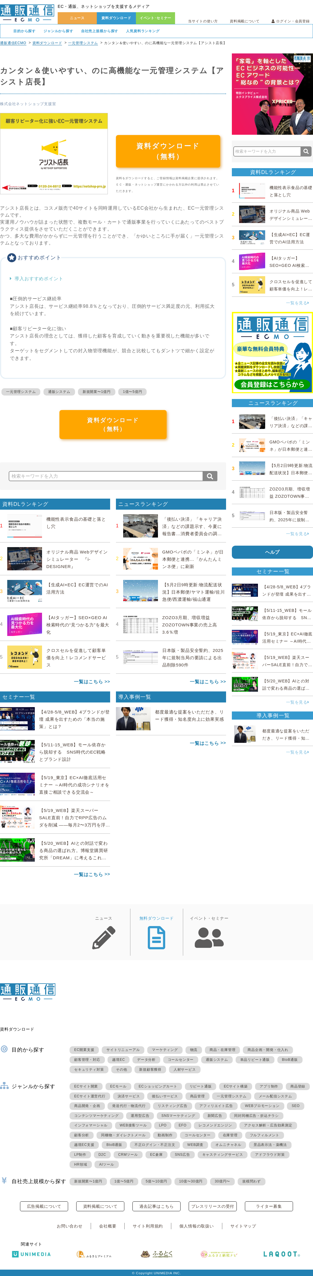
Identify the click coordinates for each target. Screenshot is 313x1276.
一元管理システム (83, 43)
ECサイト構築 (236, 1086)
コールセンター (181, 1060)
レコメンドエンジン (215, 1125)
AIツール (106, 1164)
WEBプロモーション (262, 1106)
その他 (121, 1069)
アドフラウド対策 (270, 1155)
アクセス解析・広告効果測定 (268, 1125)
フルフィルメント (264, 1135)
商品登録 (297, 1086)
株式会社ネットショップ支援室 (28, 104)
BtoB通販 (290, 1060)
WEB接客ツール (133, 1125)
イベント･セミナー (156, 18)
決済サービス (129, 1096)
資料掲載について (245, 21)
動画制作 (165, 1135)
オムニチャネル (228, 1145)
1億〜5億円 (132, 392)
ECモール (118, 1086)
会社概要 (107, 1226)
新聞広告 (215, 1116)
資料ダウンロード (116, 18)
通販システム (59, 392)
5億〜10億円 (156, 1181)
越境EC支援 (84, 1145)
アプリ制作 (269, 1086)
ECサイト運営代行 (89, 1096)
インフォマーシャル (91, 1125)
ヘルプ (272, 552)
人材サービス (185, 1069)
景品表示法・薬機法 (270, 1145)
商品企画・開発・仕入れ (268, 1050)
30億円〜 (222, 1181)
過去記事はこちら (156, 1206)
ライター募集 (269, 1206)
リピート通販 (201, 1086)
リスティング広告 (172, 1106)
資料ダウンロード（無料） (168, 151)
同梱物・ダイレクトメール (123, 1135)
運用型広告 (140, 1116)
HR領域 (80, 1164)
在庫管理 (230, 1135)
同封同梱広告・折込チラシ (256, 1116)
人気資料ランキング (143, 31)
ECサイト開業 (86, 1086)
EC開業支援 (84, 1050)
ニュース (77, 18)
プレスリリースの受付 (212, 1206)
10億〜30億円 (191, 1181)
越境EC (118, 1060)
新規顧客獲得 (150, 1069)
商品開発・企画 (87, 1106)
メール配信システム (275, 1096)
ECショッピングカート (158, 1086)
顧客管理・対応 (87, 1060)
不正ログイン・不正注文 (154, 1145)
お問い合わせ (70, 1226)
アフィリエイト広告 (216, 1106)
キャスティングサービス (222, 1155)
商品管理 (197, 1096)
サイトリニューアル (123, 1050)
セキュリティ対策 (89, 1069)
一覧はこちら (88, 681)
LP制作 (80, 1155)
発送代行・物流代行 (128, 1106)
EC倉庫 (156, 1155)
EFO (183, 1125)
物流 (194, 1050)
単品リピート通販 (255, 1060)
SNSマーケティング (178, 1116)
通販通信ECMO (13, 43)
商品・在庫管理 (223, 1050)
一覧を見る (297, 303)
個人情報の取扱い (196, 1226)
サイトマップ (243, 1226)
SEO (296, 1106)
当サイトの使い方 (203, 21)
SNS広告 (182, 1155)
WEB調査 (195, 1145)
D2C (102, 1155)
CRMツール (128, 1155)
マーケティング (165, 1050)
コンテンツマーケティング (96, 1116)
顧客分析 (81, 1135)
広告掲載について (44, 1206)
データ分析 (146, 1060)
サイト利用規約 (148, 1226)
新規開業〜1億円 (97, 392)
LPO (162, 1125)
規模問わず (251, 1181)
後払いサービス (165, 1096)
